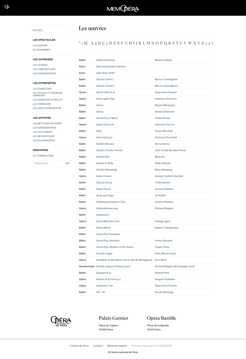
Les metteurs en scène (47, 123)
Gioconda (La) (104, 137)
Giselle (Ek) (102, 157)
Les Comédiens (42, 104)
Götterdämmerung (107, 208)
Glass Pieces (103, 189)
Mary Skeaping (163, 169)
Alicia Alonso (162, 144)
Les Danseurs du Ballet (48, 100)
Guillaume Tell (104, 285)
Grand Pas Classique (108, 234)
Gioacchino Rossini (166, 92)
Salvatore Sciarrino (166, 98)
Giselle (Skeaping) (106, 169)
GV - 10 (100, 292)
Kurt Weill (160, 260)
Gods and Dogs (105, 195)
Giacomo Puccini (164, 124)
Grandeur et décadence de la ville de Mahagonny (124, 260)
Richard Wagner (164, 208)
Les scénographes (44, 128)
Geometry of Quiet (107, 118)
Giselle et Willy (104, 163)
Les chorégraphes (44, 73)
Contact (98, 346)
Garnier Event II (105, 86)
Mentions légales (117, 346)
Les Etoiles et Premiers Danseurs (47, 94)
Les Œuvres (40, 65)
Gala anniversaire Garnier (111, 66)
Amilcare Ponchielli (166, 137)
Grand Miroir (103, 227)
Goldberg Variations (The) (111, 202)
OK (67, 163)
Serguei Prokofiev (165, 279)
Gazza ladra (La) (105, 92)
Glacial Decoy (104, 182)
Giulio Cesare (104, 176)
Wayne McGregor (165, 105)
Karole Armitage (164, 292)
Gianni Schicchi (105, 124)
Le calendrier (41, 50)
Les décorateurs (43, 136)
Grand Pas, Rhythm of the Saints (115, 247)
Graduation (102, 215)
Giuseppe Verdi (186, 266)
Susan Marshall (164, 131)
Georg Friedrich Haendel (169, 176)
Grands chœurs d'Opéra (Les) (113, 266)
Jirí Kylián (160, 195)
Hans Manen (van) (165, 253)
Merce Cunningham (166, 79)
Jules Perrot (179, 150)
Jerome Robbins (164, 189)
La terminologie (43, 156)
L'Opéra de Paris (78, 346)
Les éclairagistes (44, 140)
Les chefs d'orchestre (47, 108)
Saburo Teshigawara (167, 227)
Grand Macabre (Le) (107, 221)
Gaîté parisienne (105, 60)
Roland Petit (162, 273)
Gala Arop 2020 (105, 73)
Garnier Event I (104, 79)
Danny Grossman (165, 111)
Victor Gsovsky (163, 240)
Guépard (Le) (103, 273)
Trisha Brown (162, 118)
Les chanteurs (42, 89)
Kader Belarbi (163, 163)
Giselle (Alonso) (105, 144)
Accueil (37, 30)
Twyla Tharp (162, 247)
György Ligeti (162, 221)
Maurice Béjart (163, 60)
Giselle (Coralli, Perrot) (109, 150)
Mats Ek (159, 157)
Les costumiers (42, 132)
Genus (100, 105)
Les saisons (40, 46)
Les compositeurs (44, 69)
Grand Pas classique (108, 240)
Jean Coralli (161, 150)
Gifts (99, 131)
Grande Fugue (104, 253)
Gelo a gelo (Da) (105, 98)
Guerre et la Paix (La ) (108, 279)
